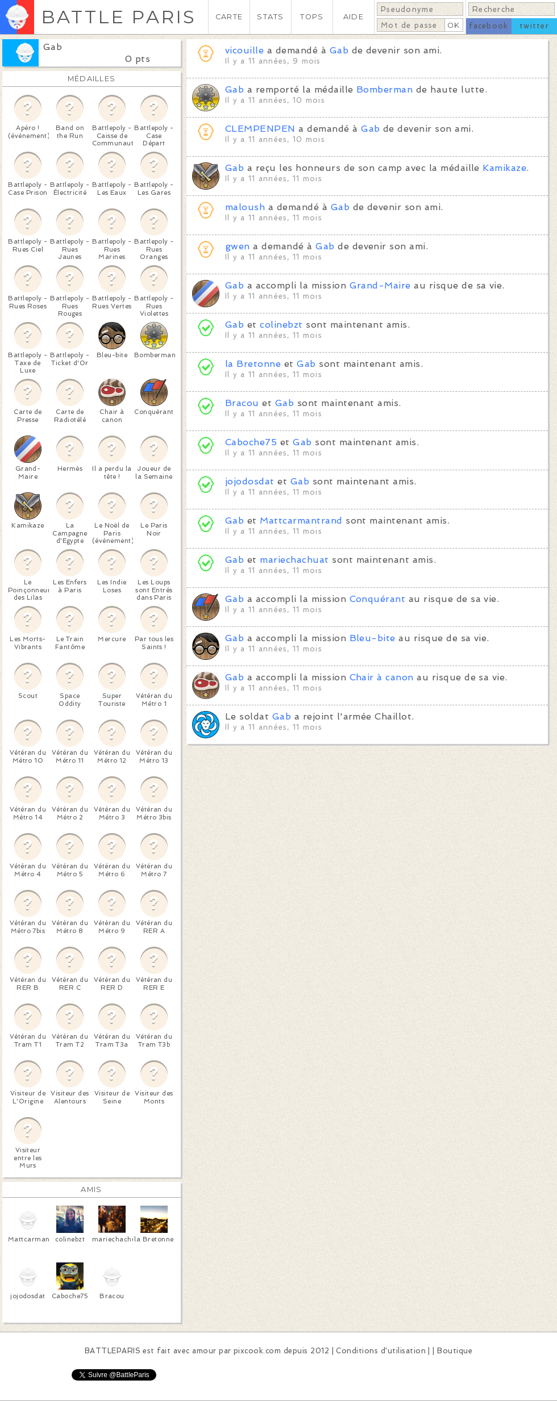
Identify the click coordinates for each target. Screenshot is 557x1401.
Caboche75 (251, 442)
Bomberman (384, 89)
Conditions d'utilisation (381, 1350)
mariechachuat (294, 559)
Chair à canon (382, 677)
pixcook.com (257, 1350)
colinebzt (281, 324)
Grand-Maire (380, 285)
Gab (52, 46)
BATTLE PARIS (118, 17)
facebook (488, 26)
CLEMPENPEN (260, 128)
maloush (245, 207)
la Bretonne (253, 363)
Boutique (454, 1350)
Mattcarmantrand (301, 520)
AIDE (353, 16)
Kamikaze (504, 167)
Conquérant (378, 598)
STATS (270, 16)
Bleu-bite (373, 638)
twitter (534, 26)
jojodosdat (250, 481)
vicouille (244, 50)
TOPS (311, 16)
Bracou (242, 403)
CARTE (229, 16)
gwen (237, 246)
